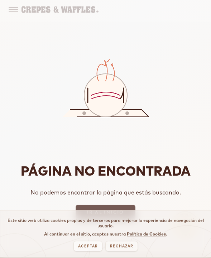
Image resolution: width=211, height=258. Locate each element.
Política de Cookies (146, 236)
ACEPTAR (88, 248)
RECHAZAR (121, 248)
